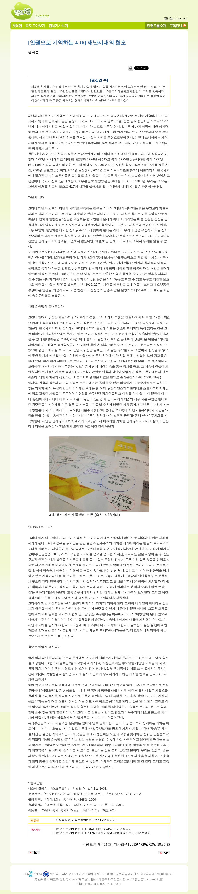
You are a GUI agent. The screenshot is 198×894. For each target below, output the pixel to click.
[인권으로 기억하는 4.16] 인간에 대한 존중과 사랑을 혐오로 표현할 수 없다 (103, 833)
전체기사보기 (58, 26)
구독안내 (175, 26)
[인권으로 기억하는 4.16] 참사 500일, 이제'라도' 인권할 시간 (94, 829)
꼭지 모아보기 (35, 26)
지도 (159, 879)
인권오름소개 (156, 26)
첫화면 (17, 26)
